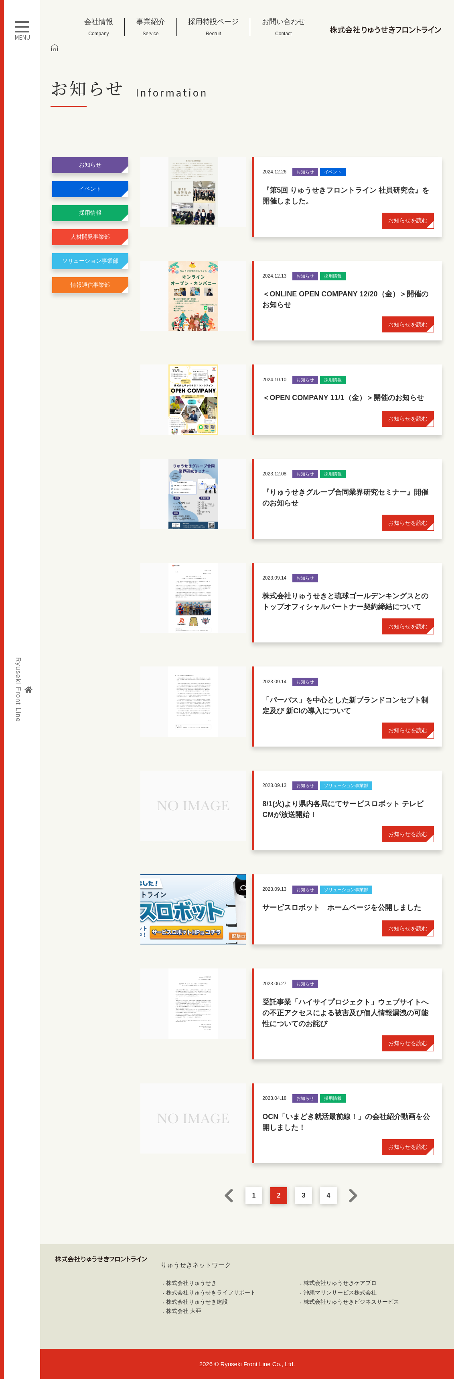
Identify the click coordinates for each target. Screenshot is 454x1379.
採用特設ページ (213, 27)
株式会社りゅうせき (191, 1283)
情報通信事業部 (90, 285)
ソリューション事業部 (90, 261)
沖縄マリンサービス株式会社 (340, 1292)
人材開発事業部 (90, 237)
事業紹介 (150, 27)
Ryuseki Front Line (23, 689)
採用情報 (90, 212)
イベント (90, 188)
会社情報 (98, 27)
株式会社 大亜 (183, 1311)
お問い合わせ (283, 27)
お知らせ (90, 164)
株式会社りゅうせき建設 (197, 1301)
